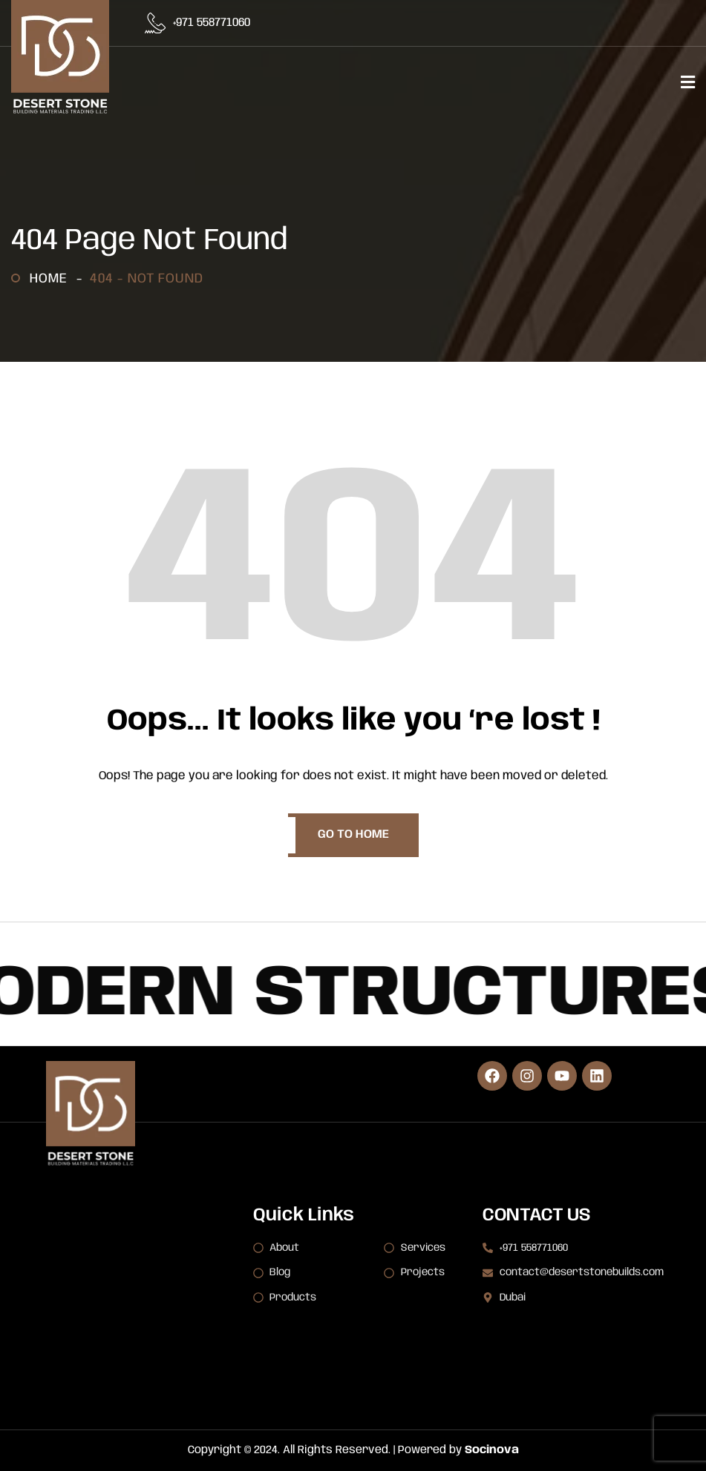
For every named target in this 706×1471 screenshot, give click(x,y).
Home (52, 278)
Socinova (492, 1450)
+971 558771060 (211, 23)
